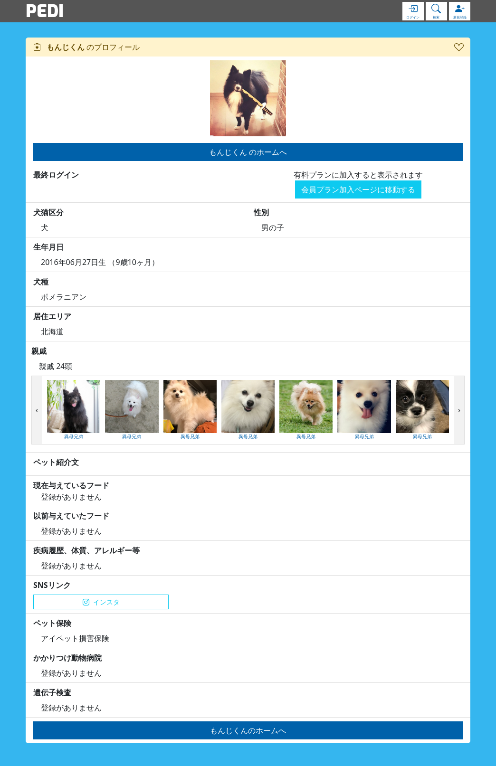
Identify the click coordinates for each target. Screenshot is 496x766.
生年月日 (48, 247)
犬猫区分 (48, 212)
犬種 (40, 281)
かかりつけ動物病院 (67, 658)
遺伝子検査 (52, 692)
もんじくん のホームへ (248, 152)
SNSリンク (52, 585)
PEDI (45, 11)
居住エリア (52, 316)
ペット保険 (52, 623)
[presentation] (37, 410)
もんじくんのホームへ (248, 730)
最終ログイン (56, 175)
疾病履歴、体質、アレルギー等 (86, 550)
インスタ (101, 601)
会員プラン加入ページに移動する (358, 189)
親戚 (39, 351)
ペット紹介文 (56, 462)
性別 (261, 212)
